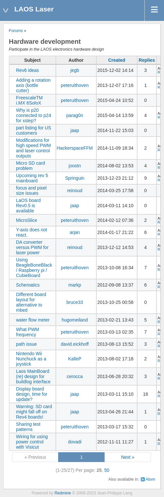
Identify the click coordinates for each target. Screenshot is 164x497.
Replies (147, 60)
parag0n (74, 115)
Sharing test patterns (28, 427)
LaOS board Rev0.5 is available (28, 205)
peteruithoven (75, 85)
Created (116, 60)
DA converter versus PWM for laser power (32, 247)
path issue (26, 344)
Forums (16, 30)
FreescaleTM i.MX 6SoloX (29, 100)
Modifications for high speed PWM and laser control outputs (33, 148)
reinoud (74, 190)
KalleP (74, 358)
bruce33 (74, 302)
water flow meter (33, 320)
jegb (75, 70)
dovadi (74, 441)
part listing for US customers (33, 130)
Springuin (74, 178)
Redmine (63, 493)
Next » (127, 457)
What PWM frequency (27, 332)
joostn (75, 165)
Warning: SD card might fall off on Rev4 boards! (34, 412)
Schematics (28, 285)
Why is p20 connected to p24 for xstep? (33, 115)
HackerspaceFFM (75, 148)
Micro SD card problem (30, 165)
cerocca (75, 376)
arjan (75, 232)
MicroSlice (26, 220)
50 (106, 470)
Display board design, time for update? (31, 394)
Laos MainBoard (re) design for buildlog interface (33, 376)
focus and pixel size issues (31, 190)
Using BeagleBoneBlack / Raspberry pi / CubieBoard (34, 267)
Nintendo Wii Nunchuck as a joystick (31, 359)
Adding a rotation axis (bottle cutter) (33, 85)
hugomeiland (75, 320)
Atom (150, 479)
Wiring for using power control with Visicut (32, 442)
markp (74, 285)
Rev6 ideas (27, 70)
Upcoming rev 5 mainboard (32, 178)
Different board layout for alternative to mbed (31, 302)
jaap (75, 130)
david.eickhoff (75, 344)
